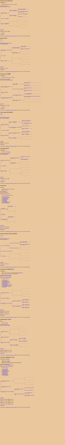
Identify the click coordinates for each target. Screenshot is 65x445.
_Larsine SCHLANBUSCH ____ (13, 16)
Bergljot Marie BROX (5, 47)
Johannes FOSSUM (5, 310)
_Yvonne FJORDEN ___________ (5, 280)
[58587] (9, 393)
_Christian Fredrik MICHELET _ (25, 170)
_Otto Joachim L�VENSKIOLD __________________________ (32, 102)
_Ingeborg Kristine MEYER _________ (18, 110)
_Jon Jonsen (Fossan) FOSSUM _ (17, 328)
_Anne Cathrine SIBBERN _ (4, 148)
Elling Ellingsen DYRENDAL (6, 396)
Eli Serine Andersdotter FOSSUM (6, 309)
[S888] (3, 340)
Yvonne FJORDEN (4, 261)
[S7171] (4, 196)
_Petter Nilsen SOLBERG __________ (25, 263)
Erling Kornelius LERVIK (5, 403)
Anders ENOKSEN (5, 216)
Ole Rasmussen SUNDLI (5, 353)
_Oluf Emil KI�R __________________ (18, 91)
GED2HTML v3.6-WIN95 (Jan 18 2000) (11, 39)
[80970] (22, 298)
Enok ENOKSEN (4, 217)
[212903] (15, 4)
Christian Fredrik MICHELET (6, 167)
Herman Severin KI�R (4, 101)
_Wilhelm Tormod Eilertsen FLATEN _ (6, 54)
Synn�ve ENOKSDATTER (6, 215)
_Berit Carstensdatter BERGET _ (29, 431)
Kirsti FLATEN (3, 61)
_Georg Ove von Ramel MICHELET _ (15, 172)
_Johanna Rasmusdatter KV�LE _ (17, 334)
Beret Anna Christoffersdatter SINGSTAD (7, 397)
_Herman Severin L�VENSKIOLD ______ (18, 104)
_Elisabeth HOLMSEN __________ (5, 187)
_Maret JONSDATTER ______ (26, 330)
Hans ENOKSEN (4, 218)
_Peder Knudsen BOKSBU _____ (23, 369)
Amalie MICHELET (3, 181)
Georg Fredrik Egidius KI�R (6, 86)
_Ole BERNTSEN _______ (4, 227)
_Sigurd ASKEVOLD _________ (5, 13)
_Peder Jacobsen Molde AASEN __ (29, 422)
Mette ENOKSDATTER (5, 214)
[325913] (7, 400)
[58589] (20, 395)
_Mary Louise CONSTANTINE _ (5, 26)
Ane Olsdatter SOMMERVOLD (5, 325)
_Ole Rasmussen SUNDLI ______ (5, 361)
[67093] (1, 43)
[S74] (3, 248)
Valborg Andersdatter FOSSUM (6, 311)
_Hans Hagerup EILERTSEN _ (16, 51)
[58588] (9, 394)
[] (1, 196)
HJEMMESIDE (2, 77)
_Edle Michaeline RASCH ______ (25, 173)
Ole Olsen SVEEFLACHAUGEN (6, 300)
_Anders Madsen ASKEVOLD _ (13, 10)
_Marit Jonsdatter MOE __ (26, 336)
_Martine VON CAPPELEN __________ (27, 140)
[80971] (17, 299)
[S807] (3, 437)
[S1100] (4, 384)
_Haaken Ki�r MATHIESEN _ (5, 135)
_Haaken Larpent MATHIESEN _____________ (15, 132)
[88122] (7, 352)
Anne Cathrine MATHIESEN (5, 142)
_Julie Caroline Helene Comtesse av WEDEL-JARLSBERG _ (32, 105)
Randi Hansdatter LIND (6, 211)
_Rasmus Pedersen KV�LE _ (26, 333)
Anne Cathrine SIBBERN (5, 128)
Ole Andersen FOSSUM (5, 306)
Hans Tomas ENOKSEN (5, 220)
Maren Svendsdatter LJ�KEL (6, 354)
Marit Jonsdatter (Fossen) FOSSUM (7, 301)
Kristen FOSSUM (4, 305)
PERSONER (2, 33)
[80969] (19, 298)
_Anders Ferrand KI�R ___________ (27, 137)
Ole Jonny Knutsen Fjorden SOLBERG (6, 274)
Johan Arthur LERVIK (5, 406)
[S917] (3, 341)
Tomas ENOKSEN (4, 219)
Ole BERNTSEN (4, 209)
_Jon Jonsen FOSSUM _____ (26, 327)
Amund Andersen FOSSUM (6, 307)
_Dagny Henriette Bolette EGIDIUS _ (18, 97)
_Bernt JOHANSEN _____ (11, 224)
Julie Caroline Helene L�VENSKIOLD (7, 87)
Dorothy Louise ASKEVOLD (5, 20)
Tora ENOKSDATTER (5, 210)
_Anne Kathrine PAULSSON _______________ (15, 151)
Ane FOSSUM (4, 312)
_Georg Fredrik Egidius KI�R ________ (7, 94)
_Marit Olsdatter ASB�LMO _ (14, 377)
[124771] (1, 257)
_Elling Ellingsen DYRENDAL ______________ (7, 414)
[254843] (1, 124)
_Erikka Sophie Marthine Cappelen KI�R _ (15, 138)
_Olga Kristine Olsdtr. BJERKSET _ (25, 266)
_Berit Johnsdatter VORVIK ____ (29, 425)
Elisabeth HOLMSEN (5, 168)
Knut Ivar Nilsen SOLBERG (5, 260)
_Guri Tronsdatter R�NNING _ (23, 372)
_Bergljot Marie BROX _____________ (6, 67)
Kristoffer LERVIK (4, 402)
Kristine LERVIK (4, 405)
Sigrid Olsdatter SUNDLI (5, 368)
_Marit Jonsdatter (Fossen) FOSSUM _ (6, 331)
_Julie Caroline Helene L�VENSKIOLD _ (7, 107)
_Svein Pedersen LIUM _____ (14, 371)
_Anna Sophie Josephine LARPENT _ (27, 134)
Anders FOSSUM (4, 308)
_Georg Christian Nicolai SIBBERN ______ (15, 145)
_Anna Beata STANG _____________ (15, 178)
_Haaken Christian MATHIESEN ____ (27, 131)
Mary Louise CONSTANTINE (6, 6)
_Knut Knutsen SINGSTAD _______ (29, 428)
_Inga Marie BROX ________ (16, 57)
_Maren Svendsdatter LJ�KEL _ (5, 374)
